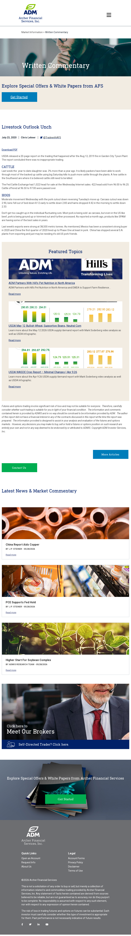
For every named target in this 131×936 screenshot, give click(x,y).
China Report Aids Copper (22, 546)
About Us (26, 868)
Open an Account (30, 859)
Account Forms (76, 859)
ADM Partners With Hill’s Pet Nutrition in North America (42, 283)
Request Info (28, 863)
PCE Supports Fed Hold (21, 603)
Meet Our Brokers (31, 730)
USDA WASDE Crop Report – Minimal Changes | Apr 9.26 (43, 372)
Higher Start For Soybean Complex (28, 661)
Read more (15, 294)
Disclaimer (73, 868)
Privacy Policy (75, 863)
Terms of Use (75, 872)
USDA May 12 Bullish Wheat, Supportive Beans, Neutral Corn (45, 325)
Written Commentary (56, 32)
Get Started (19, 97)
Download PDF (9, 149)
